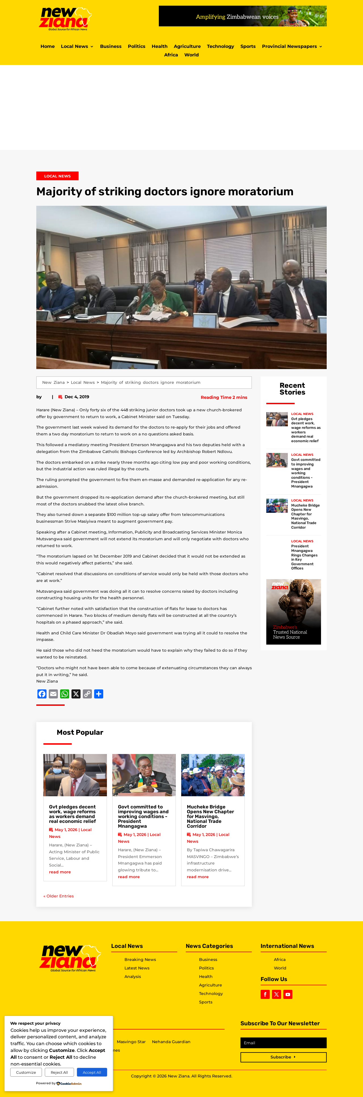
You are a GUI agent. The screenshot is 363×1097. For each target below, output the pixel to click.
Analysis (132, 976)
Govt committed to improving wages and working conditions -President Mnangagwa (143, 816)
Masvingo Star (131, 1042)
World (191, 55)
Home (48, 47)
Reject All (59, 1072)
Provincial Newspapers (289, 47)
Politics (136, 47)
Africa (171, 55)
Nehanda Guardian (171, 1042)
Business (111, 47)
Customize (26, 1072)
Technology (220, 47)
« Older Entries (58, 896)
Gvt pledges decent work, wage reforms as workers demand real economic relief (72, 814)
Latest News (136, 968)
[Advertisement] (181, 107)
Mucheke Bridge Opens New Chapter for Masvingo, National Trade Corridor (210, 816)
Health (160, 47)
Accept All (92, 1072)
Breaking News (140, 959)
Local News (74, 47)
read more (60, 871)
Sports (248, 47)
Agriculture (187, 47)
